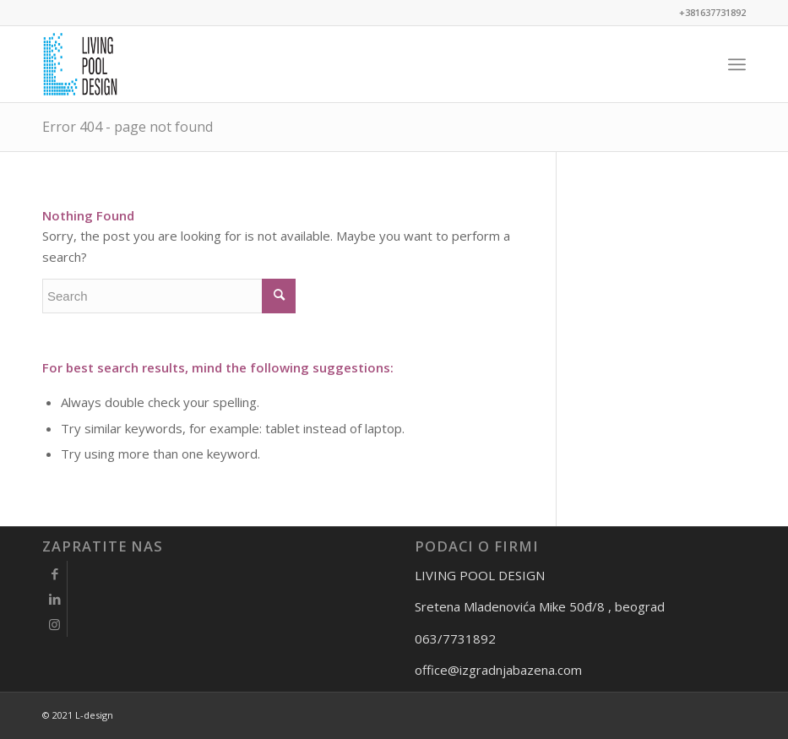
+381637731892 (712, 12)
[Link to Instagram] (54, 624)
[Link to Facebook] (54, 573)
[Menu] (737, 64)
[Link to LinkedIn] (54, 598)
